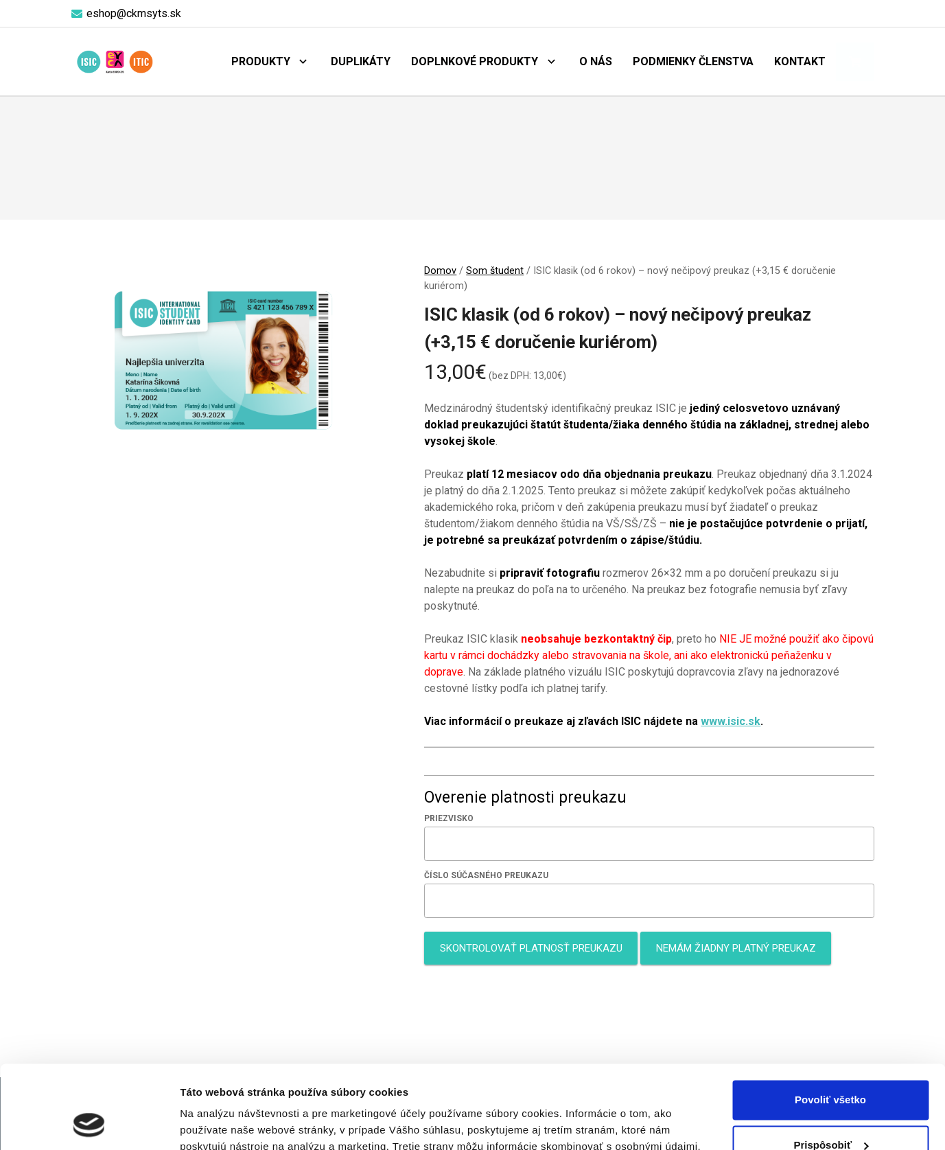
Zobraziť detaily (219, 1123)
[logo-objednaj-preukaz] (115, 62)
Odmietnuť (830, 1112)
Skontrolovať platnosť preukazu (531, 948)
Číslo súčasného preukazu (486, 875)
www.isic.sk (730, 721)
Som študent (495, 271)
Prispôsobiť (830, 1066)
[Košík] (855, 62)
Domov (440, 271)
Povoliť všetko (830, 1022)
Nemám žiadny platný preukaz (736, 948)
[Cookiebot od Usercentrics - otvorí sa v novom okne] (89, 1123)
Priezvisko (449, 818)
